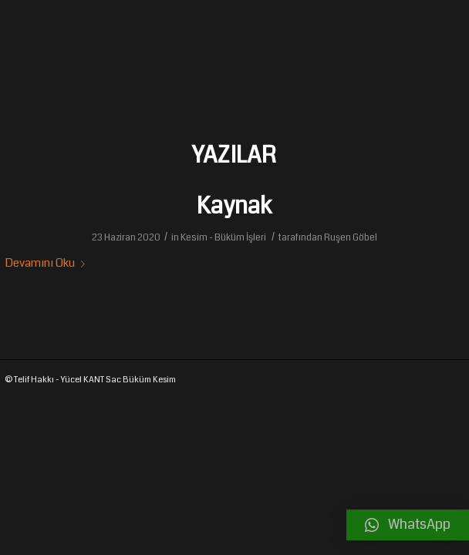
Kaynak (234, 206)
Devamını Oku (48, 262)
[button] (407, 525)
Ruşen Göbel (350, 237)
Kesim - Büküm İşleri (223, 237)
